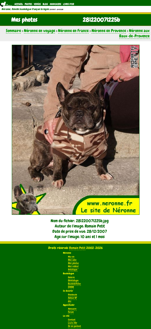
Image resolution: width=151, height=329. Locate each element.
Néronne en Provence (109, 30)
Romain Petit (77, 248)
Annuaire (55, 4)
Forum (71, 312)
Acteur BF (72, 298)
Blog (45, 4)
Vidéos (37, 4)
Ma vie (71, 256)
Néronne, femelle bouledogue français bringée (25, 9)
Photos (28, 4)
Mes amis (72, 260)
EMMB (71, 287)
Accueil (18, 4)
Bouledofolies (74, 283)
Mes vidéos (73, 266)
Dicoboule (72, 294)
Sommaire (13, 30)
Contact (71, 319)
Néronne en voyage (39, 30)
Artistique (72, 269)
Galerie (71, 277)
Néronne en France (73, 30)
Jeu (69, 301)
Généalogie (73, 280)
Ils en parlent (74, 326)
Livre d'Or (68, 4)
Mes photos (73, 263)
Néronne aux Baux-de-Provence (134, 33)
